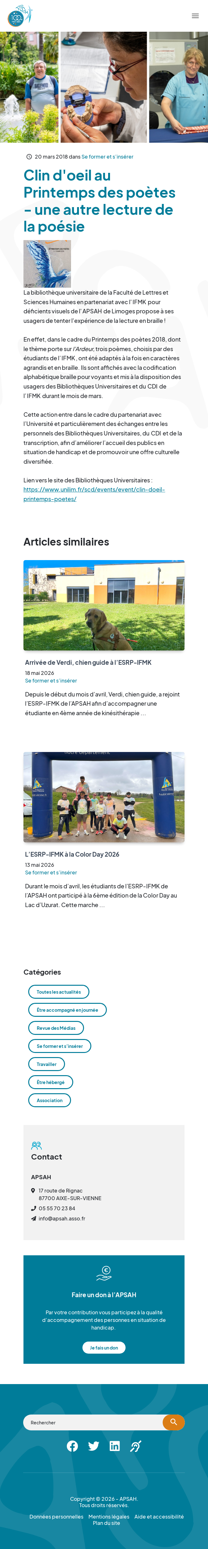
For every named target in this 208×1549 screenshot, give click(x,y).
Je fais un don (104, 1347)
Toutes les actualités (59, 992)
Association (49, 1100)
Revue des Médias (56, 1028)
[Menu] (195, 16)
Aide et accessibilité (159, 1516)
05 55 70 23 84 (57, 1208)
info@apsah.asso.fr (62, 1218)
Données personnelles (56, 1516)
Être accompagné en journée (67, 1010)
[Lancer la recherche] (174, 1422)
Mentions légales (108, 1516)
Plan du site (106, 1523)
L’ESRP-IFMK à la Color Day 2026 (72, 854)
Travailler (46, 1064)
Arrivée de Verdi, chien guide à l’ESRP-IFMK (88, 662)
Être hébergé (51, 1082)
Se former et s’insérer (107, 156)
